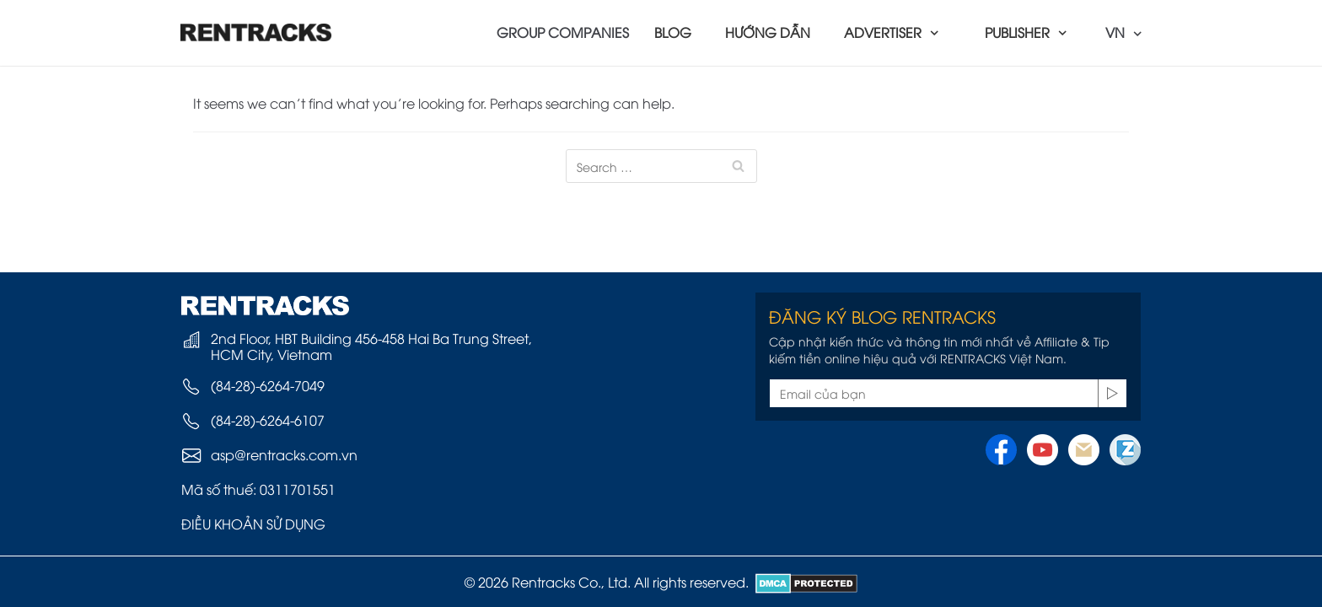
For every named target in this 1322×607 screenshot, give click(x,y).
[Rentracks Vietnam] (256, 32)
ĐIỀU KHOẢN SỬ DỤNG (253, 523)
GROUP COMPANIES (563, 32)
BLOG (672, 32)
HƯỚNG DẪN (767, 32)
